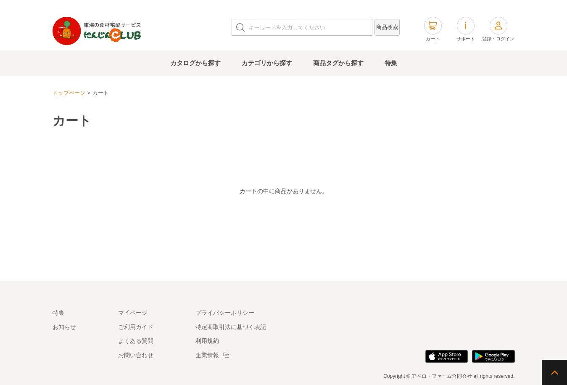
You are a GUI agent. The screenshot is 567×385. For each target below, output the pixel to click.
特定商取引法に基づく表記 (230, 327)
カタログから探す (195, 62)
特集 (391, 62)
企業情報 (207, 355)
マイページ (133, 312)
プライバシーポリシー (224, 312)
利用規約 (207, 340)
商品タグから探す (338, 62)
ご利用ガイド (135, 327)
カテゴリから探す (267, 62)
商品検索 (387, 27)
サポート (465, 29)
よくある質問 (135, 340)
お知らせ (64, 327)
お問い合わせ (135, 355)
